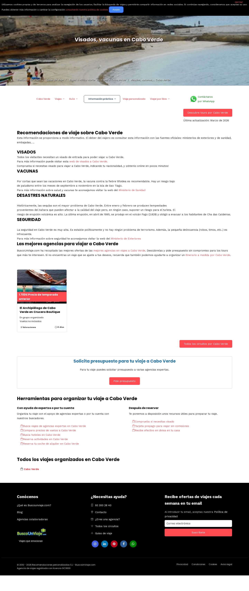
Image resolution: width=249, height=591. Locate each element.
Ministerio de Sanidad (132, 190)
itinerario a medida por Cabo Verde (208, 255)
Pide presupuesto (124, 381)
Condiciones (198, 564)
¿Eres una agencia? (107, 519)
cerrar (239, 2)
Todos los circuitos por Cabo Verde (206, 343)
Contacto (101, 512)
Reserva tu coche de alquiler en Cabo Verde (49, 443)
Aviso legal (226, 564)
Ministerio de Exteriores (126, 238)
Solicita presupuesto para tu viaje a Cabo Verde (124, 361)
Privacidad (182, 564)
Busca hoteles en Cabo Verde (40, 434)
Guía (72, 99)
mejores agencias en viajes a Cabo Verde (119, 250)
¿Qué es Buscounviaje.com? (34, 505)
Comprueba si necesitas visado (153, 421)
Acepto (116, 9)
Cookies (213, 564)
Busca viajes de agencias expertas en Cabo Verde (53, 426)
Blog (20, 512)
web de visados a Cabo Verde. (88, 161)
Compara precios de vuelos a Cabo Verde (48, 430)
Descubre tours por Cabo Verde (207, 112)
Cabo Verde (43, 99)
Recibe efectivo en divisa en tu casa (156, 430)
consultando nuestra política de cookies (87, 9)
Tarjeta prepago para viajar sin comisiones (160, 426)
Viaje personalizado (134, 99)
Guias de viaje (103, 533)
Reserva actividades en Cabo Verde (44, 439)
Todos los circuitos (106, 526)
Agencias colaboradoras (32, 519)
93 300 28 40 (103, 505)
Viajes (58, 99)
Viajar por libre (158, 99)
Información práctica (100, 99)
